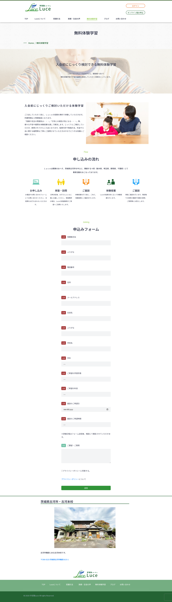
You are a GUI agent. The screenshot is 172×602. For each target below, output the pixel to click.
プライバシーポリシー (70, 479)
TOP (26, 18)
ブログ (106, 18)
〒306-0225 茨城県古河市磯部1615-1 (55, 559)
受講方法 (56, 18)
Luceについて (40, 18)
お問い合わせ (121, 18)
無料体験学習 (92, 18)
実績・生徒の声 (74, 18)
